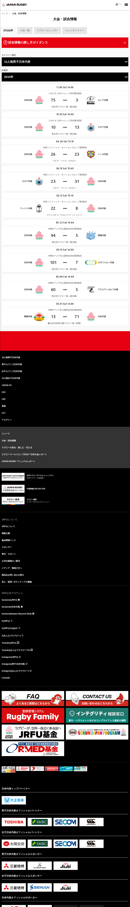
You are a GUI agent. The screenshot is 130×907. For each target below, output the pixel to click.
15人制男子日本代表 (11, 357)
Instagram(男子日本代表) (13, 664)
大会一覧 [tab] (25, 30)
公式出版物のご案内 (11, 561)
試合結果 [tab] (8, 30)
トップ (5, 13)
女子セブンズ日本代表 (12, 371)
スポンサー (7, 547)
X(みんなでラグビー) (11, 636)
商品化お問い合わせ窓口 (13, 575)
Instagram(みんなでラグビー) (15, 671)
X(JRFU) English (10, 628)
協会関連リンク (9, 540)
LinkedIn (6, 678)
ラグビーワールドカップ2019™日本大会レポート (24, 454)
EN (120, 4)
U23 (3, 392)
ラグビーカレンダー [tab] (47, 30)
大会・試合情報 (9, 440)
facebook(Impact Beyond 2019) (17, 614)
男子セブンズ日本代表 (12, 364)
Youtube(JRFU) (9, 643)
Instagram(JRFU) (10, 657)
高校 (4, 406)
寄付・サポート (9, 554)
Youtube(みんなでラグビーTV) (16, 650)
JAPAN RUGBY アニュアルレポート (18, 461)
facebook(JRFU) (9, 600)
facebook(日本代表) (11, 607)
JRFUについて (8, 526)
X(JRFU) (6, 621)
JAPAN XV (7, 385)
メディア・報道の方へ (12, 568)
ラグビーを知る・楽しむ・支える (17, 447)
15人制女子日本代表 (11, 378)
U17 (3, 413)
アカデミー (7, 420)
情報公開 (6, 533)
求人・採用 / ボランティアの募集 (17, 582)
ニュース (6, 433)
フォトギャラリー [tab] (74, 30)
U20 (3, 399)
